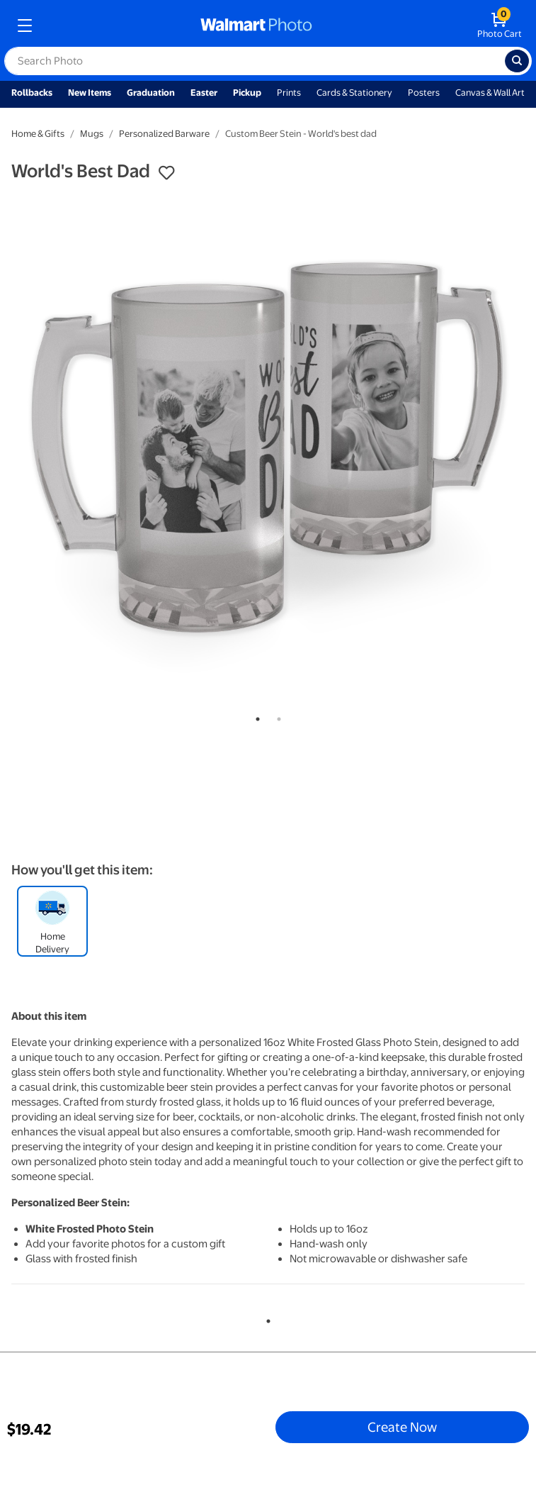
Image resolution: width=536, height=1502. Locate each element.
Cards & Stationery (354, 92)
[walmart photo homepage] (256, 25)
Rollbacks (31, 92)
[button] (166, 173)
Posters (424, 92)
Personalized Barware (164, 133)
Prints (289, 92)
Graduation (151, 92)
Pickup (247, 92)
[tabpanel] (268, 448)
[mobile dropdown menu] (24, 25)
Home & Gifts (37, 133)
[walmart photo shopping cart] (499, 25)
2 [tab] (276, 716)
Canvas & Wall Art (490, 92)
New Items (89, 92)
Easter (203, 92)
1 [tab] (255, 716)
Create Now (402, 1427)
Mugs (91, 133)
